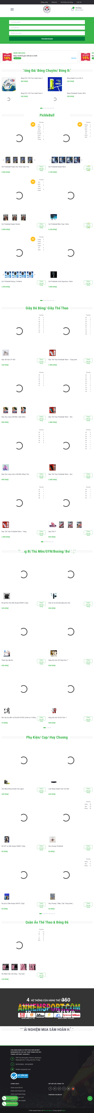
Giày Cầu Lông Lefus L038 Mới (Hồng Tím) (15, 474)
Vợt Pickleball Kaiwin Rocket (11, 224)
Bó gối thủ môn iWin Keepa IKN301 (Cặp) (15, 603)
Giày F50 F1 (52, 532)
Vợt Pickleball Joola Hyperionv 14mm (60, 281)
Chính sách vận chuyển (18, 1100)
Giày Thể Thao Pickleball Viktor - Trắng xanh (62, 360)
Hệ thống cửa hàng (67, 2)
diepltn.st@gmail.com (23, 1069)
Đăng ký (54, 2)
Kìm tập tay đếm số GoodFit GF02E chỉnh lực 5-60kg (19, 717)
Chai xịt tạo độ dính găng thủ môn (59, 603)
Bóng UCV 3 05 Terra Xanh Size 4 (32, 93)
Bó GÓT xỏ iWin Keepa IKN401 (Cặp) (13, 846)
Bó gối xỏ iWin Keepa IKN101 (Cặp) (13, 903)
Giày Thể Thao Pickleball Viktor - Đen (60, 474)
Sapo (63, 1110)
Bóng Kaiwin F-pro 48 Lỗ (75, 78)
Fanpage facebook (55, 1094)
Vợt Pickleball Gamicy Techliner (12, 281)
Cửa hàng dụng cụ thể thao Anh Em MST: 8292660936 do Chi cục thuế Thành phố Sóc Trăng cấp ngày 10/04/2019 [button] (26, 1052)
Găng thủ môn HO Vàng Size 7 (58, 660)
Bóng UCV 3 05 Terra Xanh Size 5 (32, 78)
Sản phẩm (79, 9)
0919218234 (20, 1064)
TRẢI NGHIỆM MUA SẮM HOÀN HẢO (47, 1030)
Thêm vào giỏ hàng (41, 168)
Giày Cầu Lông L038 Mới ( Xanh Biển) (13, 417)
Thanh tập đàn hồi (7, 660)
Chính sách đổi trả (17, 1087)
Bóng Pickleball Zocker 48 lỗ (76, 93)
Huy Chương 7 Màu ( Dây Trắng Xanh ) (60, 903)
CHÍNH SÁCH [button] (15, 1083)
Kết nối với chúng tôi (56, 1083)
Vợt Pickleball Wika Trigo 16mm (58, 224)
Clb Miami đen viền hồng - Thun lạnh (13, 974)
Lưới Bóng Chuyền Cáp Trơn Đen (58, 789)
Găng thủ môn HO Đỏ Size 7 (57, 717)
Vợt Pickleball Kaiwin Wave (57, 167)
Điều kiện (73, 58)
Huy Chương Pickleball (55, 846)
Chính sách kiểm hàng (18, 1094)
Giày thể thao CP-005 (8, 360)
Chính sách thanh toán (18, 1091)
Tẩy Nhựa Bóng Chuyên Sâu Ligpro (13, 789)
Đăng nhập (44, 2)
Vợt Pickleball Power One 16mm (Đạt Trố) (15, 167)
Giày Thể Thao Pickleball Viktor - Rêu (60, 417)
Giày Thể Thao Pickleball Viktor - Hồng (14, 532)
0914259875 (29, 1064)
